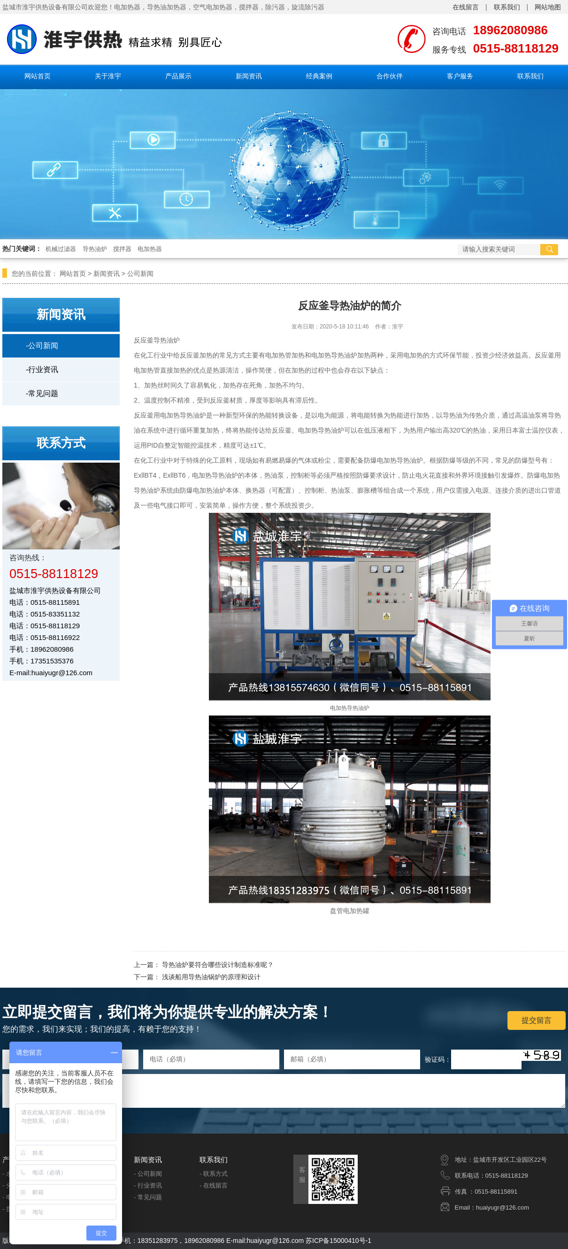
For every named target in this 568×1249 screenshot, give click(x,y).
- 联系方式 (214, 1173)
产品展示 (178, 76)
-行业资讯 (42, 369)
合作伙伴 (389, 76)
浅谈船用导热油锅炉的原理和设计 (211, 977)
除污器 (275, 7)
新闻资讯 (249, 76)
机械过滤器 (61, 248)
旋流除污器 (308, 7)
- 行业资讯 (148, 1185)
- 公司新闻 (148, 1173)
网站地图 (548, 7)
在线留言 (466, 7)
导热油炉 (95, 248)
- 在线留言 (214, 1185)
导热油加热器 (166, 7)
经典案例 (319, 76)
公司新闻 (140, 273)
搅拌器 (249, 7)
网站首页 (37, 76)
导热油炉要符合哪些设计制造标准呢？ (218, 964)
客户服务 (460, 76)
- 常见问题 (148, 1197)
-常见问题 (42, 393)
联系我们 (507, 7)
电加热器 (150, 248)
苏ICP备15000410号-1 (338, 1240)
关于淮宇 (108, 76)
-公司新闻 (42, 346)
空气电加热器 (212, 7)
